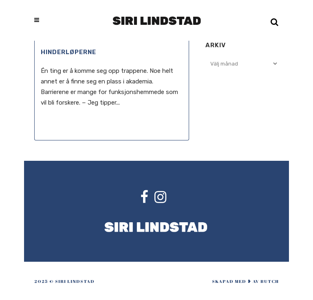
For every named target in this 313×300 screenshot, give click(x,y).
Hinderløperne (68, 52)
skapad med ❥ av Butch (245, 281)
